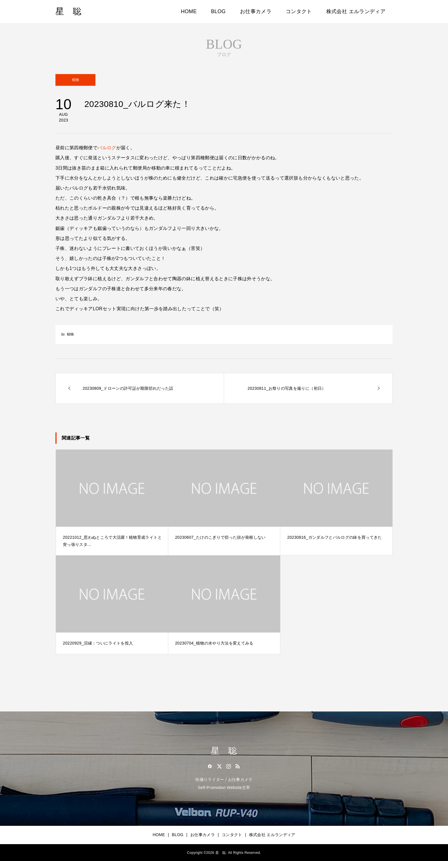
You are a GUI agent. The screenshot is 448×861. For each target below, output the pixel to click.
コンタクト (299, 11)
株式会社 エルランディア (355, 11)
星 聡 (68, 11)
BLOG (218, 11)
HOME (189, 11)
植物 (75, 80)
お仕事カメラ (255, 11)
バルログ (106, 147)
